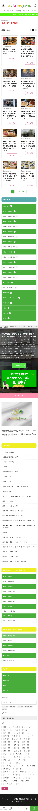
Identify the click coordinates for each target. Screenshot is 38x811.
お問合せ (19, 365)
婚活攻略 (8, 303)
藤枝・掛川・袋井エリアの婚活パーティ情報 (15, 537)
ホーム (3, 11)
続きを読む (12, 58)
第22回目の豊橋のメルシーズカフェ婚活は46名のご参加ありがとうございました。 (28, 53)
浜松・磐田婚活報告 (11, 216)
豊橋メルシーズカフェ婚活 (10, 552)
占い (7, 318)
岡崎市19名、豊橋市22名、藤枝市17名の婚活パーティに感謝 (10, 84)
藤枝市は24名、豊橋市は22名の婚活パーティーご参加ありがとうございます (9, 114)
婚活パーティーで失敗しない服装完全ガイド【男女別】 (18, 496)
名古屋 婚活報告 (10, 288)
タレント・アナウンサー (12, 298)
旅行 (7, 308)
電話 (26, 808)
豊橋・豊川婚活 (10, 221)
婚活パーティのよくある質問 (10, 506)
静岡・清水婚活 (10, 232)
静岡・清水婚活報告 (11, 237)
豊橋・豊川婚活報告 (11, 227)
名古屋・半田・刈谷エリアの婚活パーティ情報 (15, 486)
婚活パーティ (10, 11)
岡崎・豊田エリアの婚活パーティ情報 (13, 511)
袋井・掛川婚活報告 (11, 257)
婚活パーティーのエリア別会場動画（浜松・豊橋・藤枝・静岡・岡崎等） (19, 526)
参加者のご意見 (7, 481)
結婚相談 (18, 11)
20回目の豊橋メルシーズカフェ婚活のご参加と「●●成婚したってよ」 (28, 114)
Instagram (19, 808)
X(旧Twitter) (11, 808)
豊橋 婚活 (12, 706)
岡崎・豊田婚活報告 (11, 277)
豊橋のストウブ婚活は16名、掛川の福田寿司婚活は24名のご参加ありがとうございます (9, 146)
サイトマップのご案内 (9, 462)
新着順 (3, 30)
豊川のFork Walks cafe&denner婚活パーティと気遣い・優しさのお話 (28, 85)
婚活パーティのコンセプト (30, 11)
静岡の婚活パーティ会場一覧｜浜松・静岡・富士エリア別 (18, 520)
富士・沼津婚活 (10, 262)
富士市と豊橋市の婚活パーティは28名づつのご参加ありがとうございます (9, 177)
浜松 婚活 (5, 706)
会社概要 (5, 467)
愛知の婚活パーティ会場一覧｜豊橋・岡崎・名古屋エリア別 (19, 547)
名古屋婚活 (8, 283)
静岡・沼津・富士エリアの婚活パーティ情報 (15, 561)
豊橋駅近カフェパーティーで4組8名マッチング (9, 51)
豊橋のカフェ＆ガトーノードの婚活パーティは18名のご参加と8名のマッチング (28, 145)
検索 (4, 788)
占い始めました (7, 476)
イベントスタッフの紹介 (9, 452)
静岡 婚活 (20, 706)
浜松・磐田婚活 (10, 211)
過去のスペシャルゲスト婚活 (10, 556)
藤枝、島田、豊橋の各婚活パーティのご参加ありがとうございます (27, 177)
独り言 (7, 313)
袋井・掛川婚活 (10, 252)
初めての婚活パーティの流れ (10, 471)
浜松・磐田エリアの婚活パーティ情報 (13, 515)
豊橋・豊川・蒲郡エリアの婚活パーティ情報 (15, 542)
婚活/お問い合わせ (8, 491)
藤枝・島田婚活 (10, 242)
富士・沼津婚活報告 (11, 267)
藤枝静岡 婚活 (28, 706)
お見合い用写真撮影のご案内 (10, 457)
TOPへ (34, 808)
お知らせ (8, 206)
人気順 (8, 30)
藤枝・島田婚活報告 (11, 247)
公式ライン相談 (4, 808)
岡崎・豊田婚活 (10, 272)
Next (23, 191)
